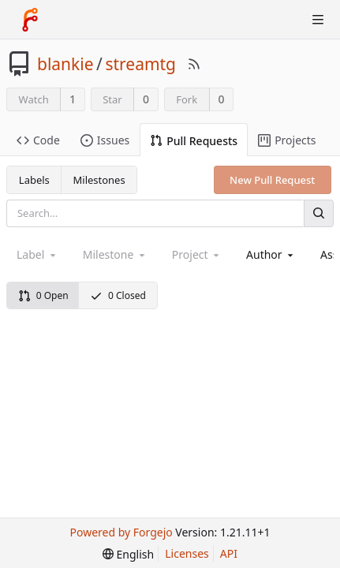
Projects (287, 140)
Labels (34, 180)
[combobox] (271, 254)
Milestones (99, 180)
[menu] (128, 554)
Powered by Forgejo (121, 532)
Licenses (187, 553)
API (228, 553)
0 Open (43, 295)
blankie (65, 64)
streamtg (140, 64)
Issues (104, 140)
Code (38, 140)
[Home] (30, 20)
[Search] (319, 213)
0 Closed (118, 295)
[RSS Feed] (194, 64)
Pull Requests (193, 140)
